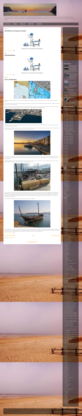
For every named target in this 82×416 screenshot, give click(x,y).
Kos (65, 357)
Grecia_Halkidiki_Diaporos (68, 302)
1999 (66, 165)
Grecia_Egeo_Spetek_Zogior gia (69, 280)
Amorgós (65, 229)
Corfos (65, 250)
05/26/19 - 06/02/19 (69, 129)
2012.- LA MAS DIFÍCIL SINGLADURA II (73, 98)
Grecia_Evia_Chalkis (67, 291)
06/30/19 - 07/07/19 (69, 122)
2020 (66, 112)
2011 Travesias (66, 208)
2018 (66, 145)
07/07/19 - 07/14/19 (69, 121)
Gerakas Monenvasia (67, 260)
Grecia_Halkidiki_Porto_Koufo (69, 307)
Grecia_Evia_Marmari (68, 297)
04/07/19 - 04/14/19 (69, 143)
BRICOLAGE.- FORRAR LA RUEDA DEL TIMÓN (73, 74)
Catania (65, 244)
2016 (66, 148)
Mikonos (65, 372)
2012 (66, 154)
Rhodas (65, 391)
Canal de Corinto (67, 238)
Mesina (65, 371)
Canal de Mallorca (67, 240)
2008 (66, 159)
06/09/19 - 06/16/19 (69, 126)
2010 (65, 204)
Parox (65, 382)
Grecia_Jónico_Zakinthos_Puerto (69, 328)
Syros (65, 400)
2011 (66, 155)
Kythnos (65, 358)
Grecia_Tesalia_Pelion (68, 341)
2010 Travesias (66, 205)
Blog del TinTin (66, 189)
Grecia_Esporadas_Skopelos (69, 286)
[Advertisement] (70, 45)
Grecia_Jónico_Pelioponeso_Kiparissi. (70, 316)
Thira (65, 402)
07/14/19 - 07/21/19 (69, 119)
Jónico (65, 351)
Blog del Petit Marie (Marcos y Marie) (67, 181)
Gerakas (65, 259)
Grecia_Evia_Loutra (67, 296)
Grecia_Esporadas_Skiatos (68, 285)
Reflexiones (66, 390)
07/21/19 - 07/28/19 (69, 118)
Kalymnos (66, 353)
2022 (66, 109)
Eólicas (65, 255)
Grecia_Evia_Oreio (67, 298)
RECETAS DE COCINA (68, 388)
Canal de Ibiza (66, 239)
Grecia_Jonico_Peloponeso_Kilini (69, 320)
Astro (65, 231)
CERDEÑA (66, 245)
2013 (66, 152)
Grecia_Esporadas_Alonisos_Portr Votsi (71, 283)
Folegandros (66, 258)
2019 (65, 219)
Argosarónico (66, 230)
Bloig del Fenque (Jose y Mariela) (67, 178)
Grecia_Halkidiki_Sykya (68, 308)
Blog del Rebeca (65, 192)
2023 (66, 108)
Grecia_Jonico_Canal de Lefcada (69, 312)
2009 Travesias (66, 203)
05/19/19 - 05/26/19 (69, 136)
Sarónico (65, 393)
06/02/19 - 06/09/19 (69, 128)
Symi (65, 398)
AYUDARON (39, 23)
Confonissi (66, 248)
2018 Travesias (66, 218)
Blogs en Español (65, 174)
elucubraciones (66, 254)
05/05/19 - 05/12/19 (69, 139)
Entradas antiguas (55, 235)
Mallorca (65, 367)
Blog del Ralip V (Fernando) (67, 186)
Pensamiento (66, 385)
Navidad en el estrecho (68, 377)
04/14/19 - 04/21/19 (69, 142)
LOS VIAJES (7, 23)
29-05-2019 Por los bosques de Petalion (15, 31)
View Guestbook (29, 241)
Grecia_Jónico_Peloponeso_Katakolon (70, 318)
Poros (65, 387)
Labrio (65, 361)
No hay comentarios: (8, 50)
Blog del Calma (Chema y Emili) (67, 176)
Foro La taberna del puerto (67, 196)
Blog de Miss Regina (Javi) (66, 184)
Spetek (65, 397)
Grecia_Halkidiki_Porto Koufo (69, 306)
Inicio (33, 235)
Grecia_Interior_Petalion (68, 311)
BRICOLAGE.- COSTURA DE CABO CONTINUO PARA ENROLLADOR (73, 66)
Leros (65, 363)
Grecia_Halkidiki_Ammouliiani (69, 299)
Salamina (65, 392)
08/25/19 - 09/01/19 (69, 115)
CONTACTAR (31, 23)
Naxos (65, 378)
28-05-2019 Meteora (10, 55)
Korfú (65, 356)
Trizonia (65, 403)
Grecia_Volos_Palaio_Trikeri (69, 343)
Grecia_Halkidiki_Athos (68, 301)
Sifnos (65, 396)
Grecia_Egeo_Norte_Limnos (69, 269)
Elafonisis (66, 253)
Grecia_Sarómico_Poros (68, 338)
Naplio (65, 376)
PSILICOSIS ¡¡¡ (66, 187)
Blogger (46, 412)
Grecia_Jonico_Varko (67, 325)
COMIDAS (15, 23)
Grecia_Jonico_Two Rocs (68, 324)
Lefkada (65, 362)
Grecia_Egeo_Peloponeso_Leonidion (70, 278)
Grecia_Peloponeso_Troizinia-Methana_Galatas (69, 337)
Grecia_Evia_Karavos (68, 292)
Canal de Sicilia (67, 243)
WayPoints (66, 405)
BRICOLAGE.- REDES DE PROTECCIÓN (73, 81)
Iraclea (65, 347)
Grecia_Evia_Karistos (68, 293)
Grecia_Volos (66, 342)
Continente (66, 249)
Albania (65, 228)
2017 (65, 215)
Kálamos (65, 352)
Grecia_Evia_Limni (67, 294)
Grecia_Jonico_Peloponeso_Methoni (70, 321)
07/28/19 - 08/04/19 (69, 116)
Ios (64, 346)
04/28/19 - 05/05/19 (69, 140)
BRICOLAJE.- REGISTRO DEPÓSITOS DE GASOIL (73, 90)
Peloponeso (66, 383)
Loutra (65, 366)
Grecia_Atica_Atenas (67, 265)
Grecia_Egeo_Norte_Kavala (69, 268)
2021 (66, 111)
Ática (65, 234)
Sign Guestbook (35, 241)
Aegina (65, 226)
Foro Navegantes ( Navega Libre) (66, 171)
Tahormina (66, 401)
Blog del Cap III (66, 190)
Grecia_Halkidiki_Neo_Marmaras (69, 303)
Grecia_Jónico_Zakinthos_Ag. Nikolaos (70, 326)
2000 (66, 164)
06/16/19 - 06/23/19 (69, 125)
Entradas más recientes (10, 235)
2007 (66, 161)
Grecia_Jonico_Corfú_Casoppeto (69, 313)
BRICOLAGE (22, 23)
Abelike (65, 225)
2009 (66, 158)
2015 (66, 149)
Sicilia (65, 395)
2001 (66, 162)
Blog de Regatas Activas (67, 194)
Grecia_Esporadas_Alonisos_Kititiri (70, 281)
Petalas (65, 386)
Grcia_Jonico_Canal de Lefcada (69, 263)
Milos (65, 373)
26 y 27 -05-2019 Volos (11, 79)
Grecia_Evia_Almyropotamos (69, 289)
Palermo (65, 381)
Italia (65, 348)
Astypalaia (66, 233)
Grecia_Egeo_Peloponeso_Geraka (70, 277)
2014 (66, 151)
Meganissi (66, 368)
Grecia (65, 264)
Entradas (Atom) (12, 237)
